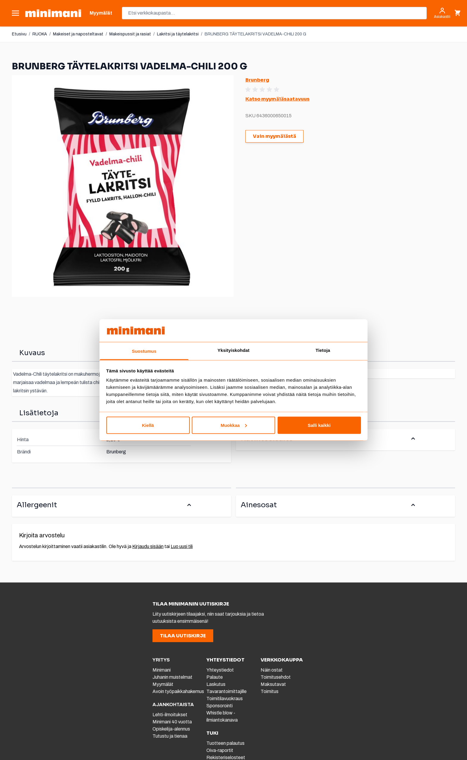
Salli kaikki (319, 424)
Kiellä (148, 424)
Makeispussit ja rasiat (130, 34)
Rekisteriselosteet (225, 757)
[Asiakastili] (442, 13)
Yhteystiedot (220, 669)
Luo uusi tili (182, 546)
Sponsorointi (219, 705)
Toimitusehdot (276, 677)
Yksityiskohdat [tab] (233, 350)
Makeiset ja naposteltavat (78, 34)
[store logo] (53, 13)
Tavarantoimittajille (226, 691)
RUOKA (39, 34)
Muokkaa (234, 424)
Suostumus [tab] (144, 351)
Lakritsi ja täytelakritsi (178, 34)
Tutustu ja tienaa (169, 736)
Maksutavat (273, 684)
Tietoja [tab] (323, 350)
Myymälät (162, 684)
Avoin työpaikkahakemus (178, 691)
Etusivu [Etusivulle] (19, 34)
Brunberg (257, 80)
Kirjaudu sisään (148, 546)
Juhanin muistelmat (172, 677)
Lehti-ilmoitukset (169, 714)
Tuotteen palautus (225, 743)
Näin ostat (272, 669)
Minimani (161, 669)
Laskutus (215, 684)
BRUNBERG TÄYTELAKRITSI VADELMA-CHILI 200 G (255, 34)
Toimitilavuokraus (224, 698)
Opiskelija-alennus (171, 728)
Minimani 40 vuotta (172, 721)
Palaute (214, 677)
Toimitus (269, 691)
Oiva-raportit (219, 750)
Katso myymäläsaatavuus (277, 99)
